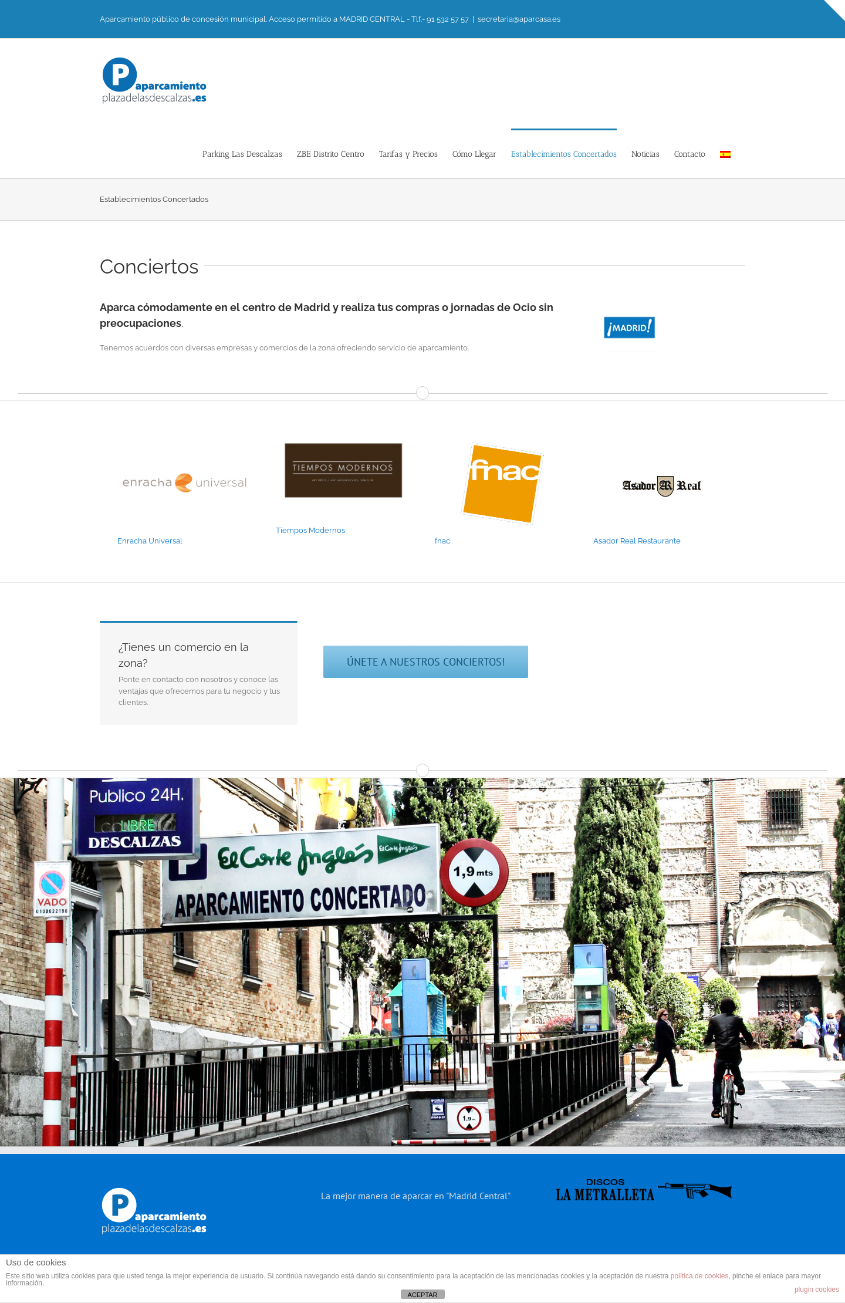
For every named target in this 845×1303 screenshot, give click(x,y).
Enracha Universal (149, 540)
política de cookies (700, 1276)
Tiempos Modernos (310, 530)
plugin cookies (817, 1289)
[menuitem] (725, 153)
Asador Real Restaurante (637, 540)
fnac (442, 540)
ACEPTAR (422, 1294)
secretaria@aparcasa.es (519, 19)
